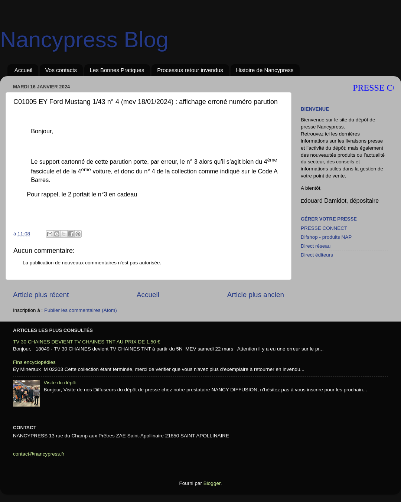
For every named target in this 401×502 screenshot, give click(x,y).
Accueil (23, 70)
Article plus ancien (255, 295)
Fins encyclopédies (34, 362)
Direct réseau (315, 246)
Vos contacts (61, 70)
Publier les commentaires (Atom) (80, 310)
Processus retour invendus (190, 70)
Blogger (212, 483)
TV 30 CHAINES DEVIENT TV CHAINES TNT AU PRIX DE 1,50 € (86, 342)
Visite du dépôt (59, 382)
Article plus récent (41, 295)
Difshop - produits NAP (326, 237)
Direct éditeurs (317, 255)
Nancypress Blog (84, 39)
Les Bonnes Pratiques (117, 70)
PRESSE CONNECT (324, 228)
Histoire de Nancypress (265, 70)
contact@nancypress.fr (38, 454)
